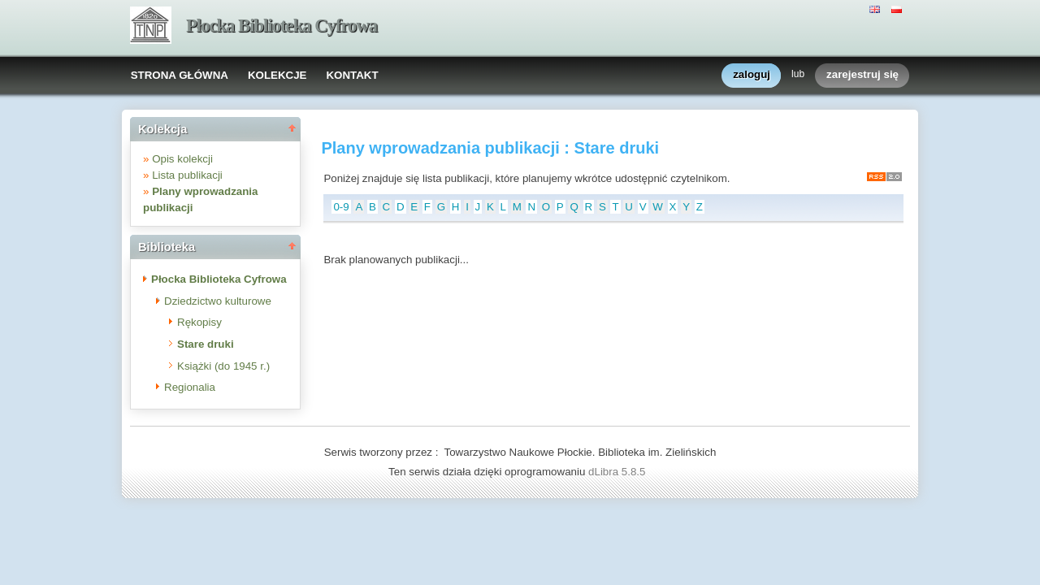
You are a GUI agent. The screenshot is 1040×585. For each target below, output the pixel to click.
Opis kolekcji (182, 159)
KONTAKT (352, 75)
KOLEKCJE (277, 75)
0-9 (341, 207)
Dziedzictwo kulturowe (217, 301)
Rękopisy (199, 322)
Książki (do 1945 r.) (223, 366)
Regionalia (189, 387)
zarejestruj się (862, 75)
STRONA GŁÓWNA (179, 75)
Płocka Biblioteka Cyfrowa (281, 25)
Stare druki (205, 344)
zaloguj (751, 75)
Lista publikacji (187, 175)
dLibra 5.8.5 (618, 472)
